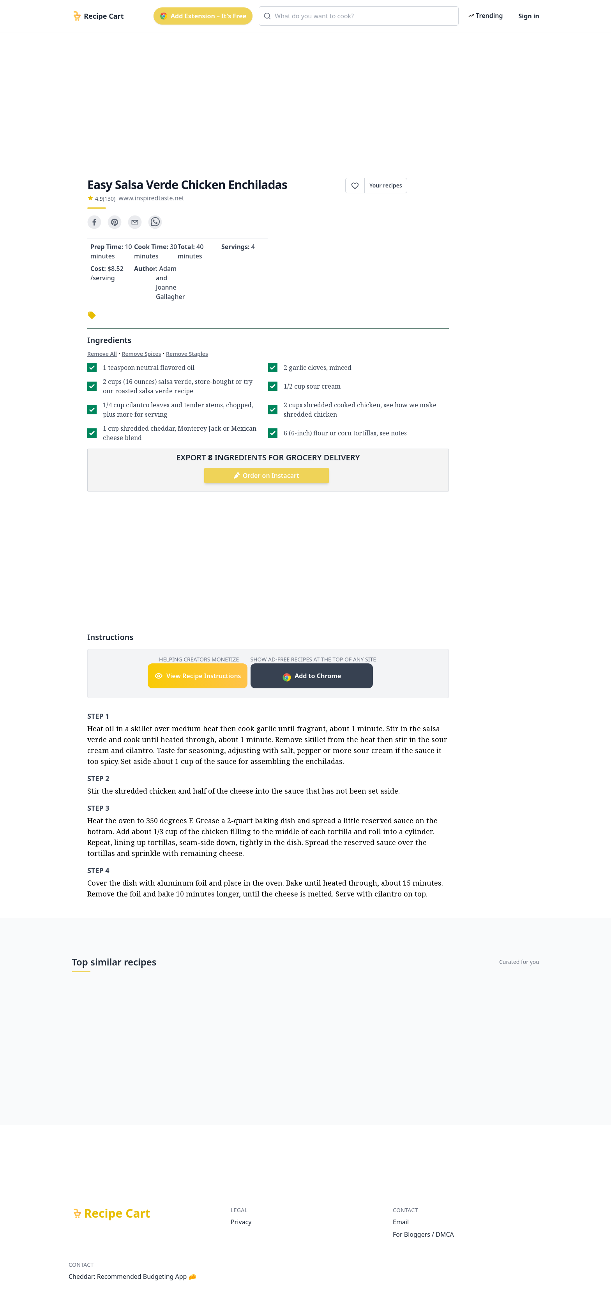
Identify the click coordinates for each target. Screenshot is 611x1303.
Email (401, 1222)
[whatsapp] (155, 222)
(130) (109, 198)
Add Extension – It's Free (203, 16)
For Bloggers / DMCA (423, 1234)
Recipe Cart (117, 1213)
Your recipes (385, 185)
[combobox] (359, 16)
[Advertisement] (302, 98)
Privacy (241, 1222)
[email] (135, 222)
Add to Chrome (311, 677)
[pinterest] (115, 222)
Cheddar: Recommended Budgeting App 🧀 (132, 1276)
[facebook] (94, 222)
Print (428, 185)
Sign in (529, 16)
